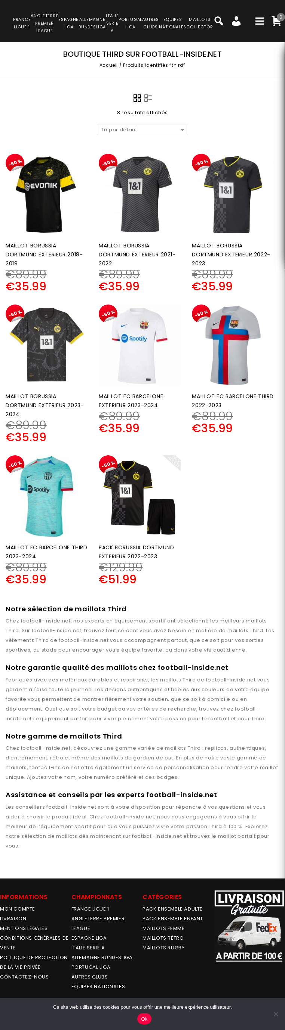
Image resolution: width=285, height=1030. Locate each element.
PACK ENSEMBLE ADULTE (172, 908)
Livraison (13, 918)
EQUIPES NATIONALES (98, 986)
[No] (275, 1014)
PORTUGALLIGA (130, 23)
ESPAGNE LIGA (89, 938)
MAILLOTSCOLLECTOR (199, 23)
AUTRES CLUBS (89, 976)
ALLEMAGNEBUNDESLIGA (92, 23)
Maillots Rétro (163, 938)
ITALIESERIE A (112, 23)
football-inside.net (46, 620)
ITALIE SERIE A (88, 947)
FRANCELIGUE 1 (22, 23)
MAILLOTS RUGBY (163, 947)
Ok (144, 1019)
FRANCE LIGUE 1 (90, 908)
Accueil (108, 65)
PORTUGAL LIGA (91, 967)
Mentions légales (24, 928)
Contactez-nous (24, 976)
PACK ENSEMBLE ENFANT (172, 918)
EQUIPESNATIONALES (172, 23)
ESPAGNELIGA (68, 23)
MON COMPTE (17, 908)
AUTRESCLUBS (150, 23)
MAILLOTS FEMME (163, 928)
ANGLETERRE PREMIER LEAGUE (44, 23)
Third (12, 630)
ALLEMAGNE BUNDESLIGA (102, 957)
